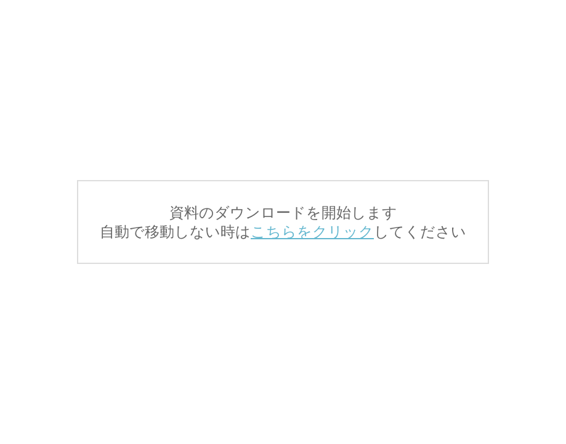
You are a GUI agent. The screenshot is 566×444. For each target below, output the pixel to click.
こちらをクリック (312, 231)
